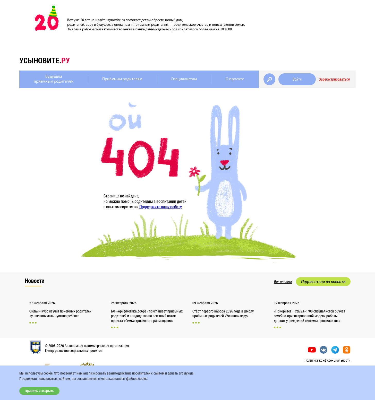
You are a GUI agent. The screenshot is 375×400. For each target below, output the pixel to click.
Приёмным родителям (122, 79)
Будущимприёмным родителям (53, 79)
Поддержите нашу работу (160, 206)
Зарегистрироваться (334, 79)
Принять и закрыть (39, 391)
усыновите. (44, 60)
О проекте (235, 79)
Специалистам (184, 79)
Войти (297, 79)
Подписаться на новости (323, 281)
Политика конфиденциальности (327, 360)
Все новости (283, 282)
